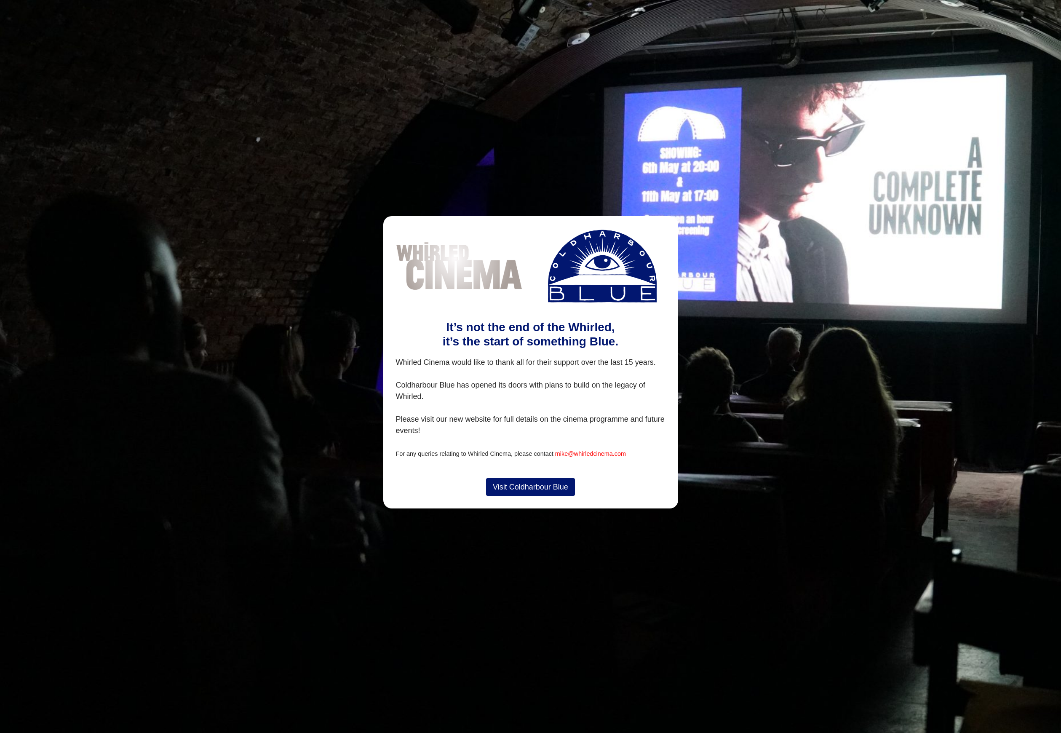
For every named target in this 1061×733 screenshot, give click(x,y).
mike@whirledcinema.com (590, 453)
